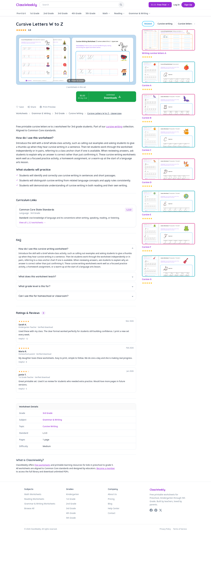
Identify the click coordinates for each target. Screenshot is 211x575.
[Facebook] (151, 510)
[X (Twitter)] (160, 510)
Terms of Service (180, 529)
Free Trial (160, 4)
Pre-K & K (21, 13)
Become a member (106, 468)
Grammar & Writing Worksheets (39, 503)
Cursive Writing (76, 113)
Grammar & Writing (139, 13)
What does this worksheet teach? (76, 276)
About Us (112, 494)
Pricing (111, 499)
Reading (119, 13)
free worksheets (42, 465)
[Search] (121, 4)
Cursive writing (165, 23)
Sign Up (188, 4)
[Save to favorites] (20, 106)
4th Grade (77, 13)
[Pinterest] (155, 510)
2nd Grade (48, 13)
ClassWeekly (26, 5)
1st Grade (34, 13)
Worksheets (22, 113)
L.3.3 (129, 209)
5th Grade (90, 13)
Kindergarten (72, 494)
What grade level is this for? (76, 286)
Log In (176, 4)
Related (148, 23)
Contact (111, 513)
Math (106, 13)
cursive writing (114, 126)
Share (31, 106)
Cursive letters (185, 23)
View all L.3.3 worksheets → (32, 222)
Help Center (113, 508)
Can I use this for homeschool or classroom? (76, 296)
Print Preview (47, 106)
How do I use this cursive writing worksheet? (76, 249)
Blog (110, 503)
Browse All (29, 508)
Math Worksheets (32, 494)
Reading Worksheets (34, 499)
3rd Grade (63, 13)
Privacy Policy (165, 529)
